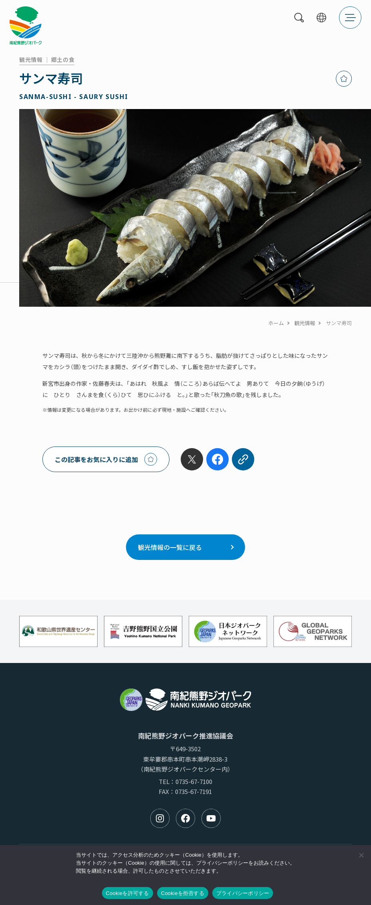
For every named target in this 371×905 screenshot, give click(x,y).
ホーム (276, 323)
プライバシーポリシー (242, 893)
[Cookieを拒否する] (361, 855)
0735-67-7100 (194, 781)
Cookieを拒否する (182, 893)
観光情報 (304, 323)
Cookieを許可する (127, 893)
